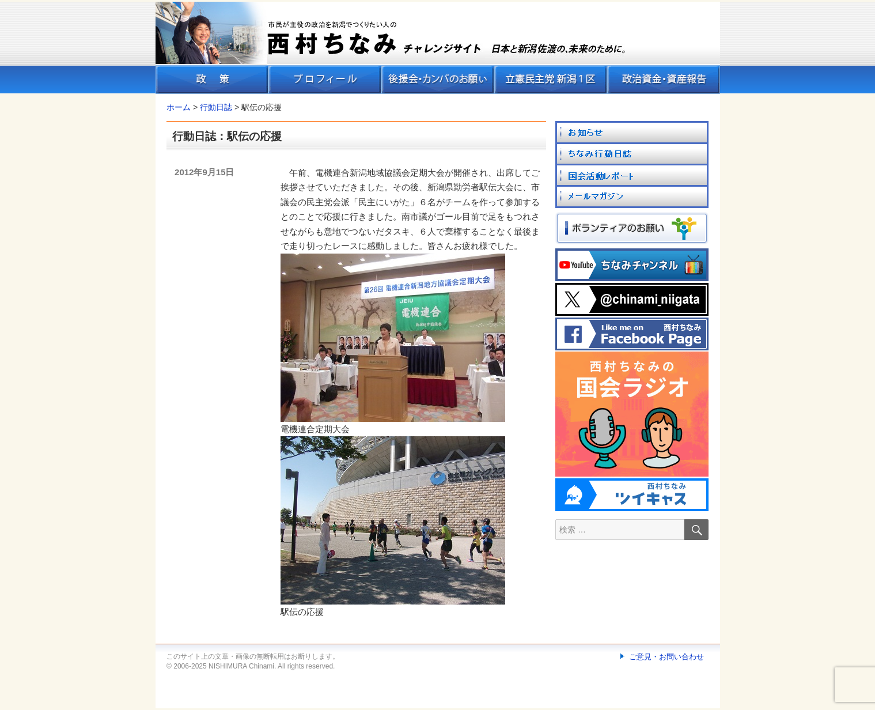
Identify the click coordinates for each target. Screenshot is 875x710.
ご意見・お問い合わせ (666, 656)
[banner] (438, 48)
